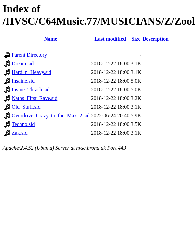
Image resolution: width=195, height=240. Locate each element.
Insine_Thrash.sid (30, 89)
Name (50, 39)
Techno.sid (23, 124)
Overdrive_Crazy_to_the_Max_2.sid (51, 115)
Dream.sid (23, 63)
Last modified (110, 39)
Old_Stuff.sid (26, 107)
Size (136, 39)
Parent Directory (29, 55)
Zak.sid (20, 133)
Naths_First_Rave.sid (34, 98)
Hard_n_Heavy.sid (31, 72)
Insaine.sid (23, 81)
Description (156, 39)
